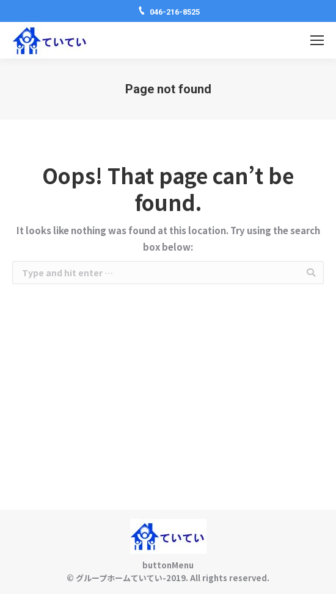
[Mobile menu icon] (317, 40)
